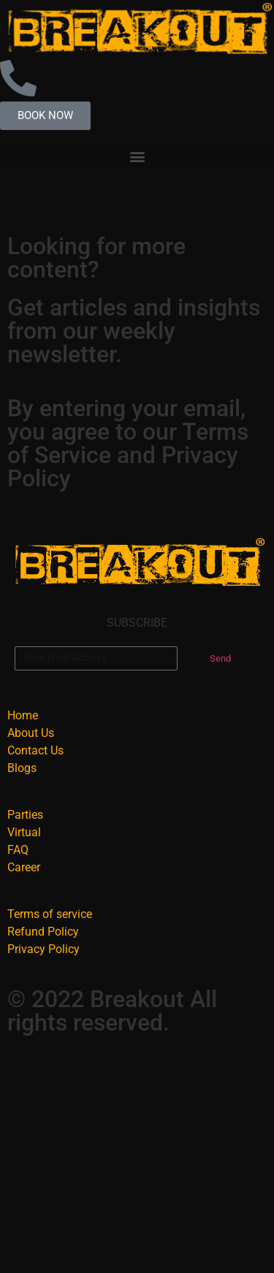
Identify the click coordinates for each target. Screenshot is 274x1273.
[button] (137, 157)
